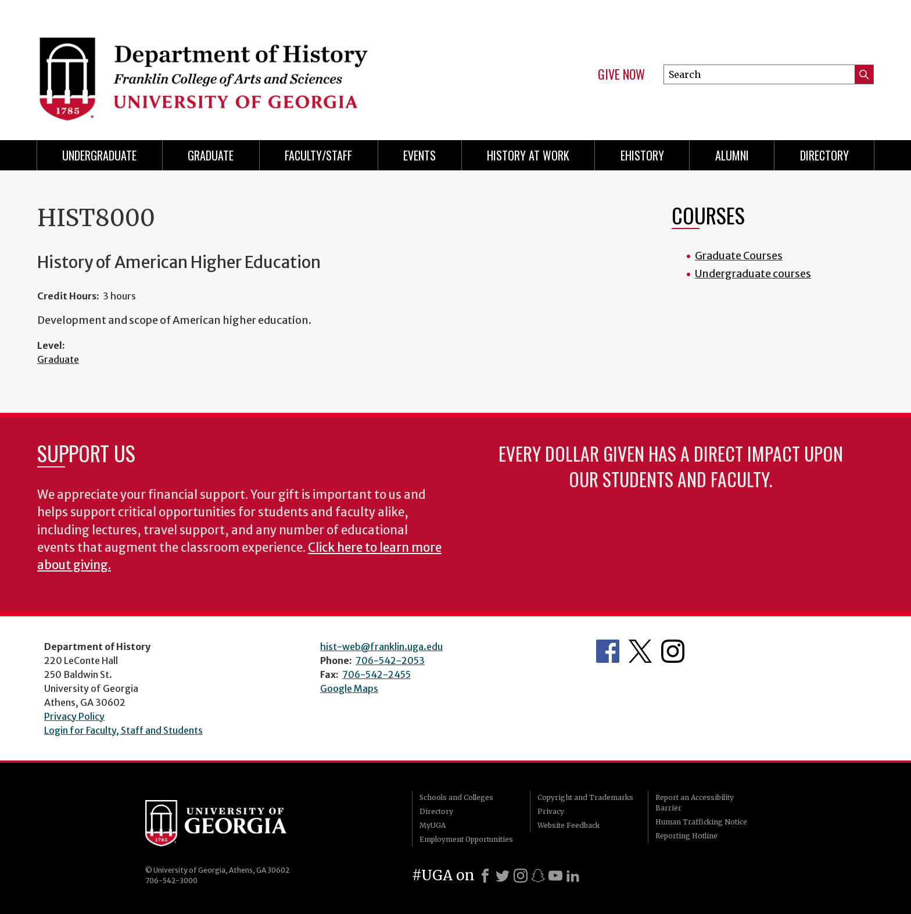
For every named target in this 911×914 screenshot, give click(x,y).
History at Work (528, 155)
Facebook (607, 651)
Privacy (550, 811)
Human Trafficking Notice (701, 821)
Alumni (732, 155)
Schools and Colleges (456, 797)
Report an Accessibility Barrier (694, 802)
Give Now (621, 74)
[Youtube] (555, 876)
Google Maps (349, 688)
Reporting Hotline (686, 835)
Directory (824, 155)
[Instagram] (521, 876)
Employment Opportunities (466, 839)
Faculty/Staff (318, 155)
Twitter (640, 651)
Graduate (211, 155)
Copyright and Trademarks (585, 797)
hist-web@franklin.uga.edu (381, 646)
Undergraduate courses (753, 273)
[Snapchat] (538, 876)
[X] (503, 876)
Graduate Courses (739, 255)
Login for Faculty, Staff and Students (123, 730)
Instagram (672, 651)
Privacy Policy (74, 716)
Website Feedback (568, 825)
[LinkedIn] (573, 876)
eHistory (642, 155)
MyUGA (432, 825)
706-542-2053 (390, 660)
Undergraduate (99, 155)
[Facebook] (485, 876)
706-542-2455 (376, 674)
